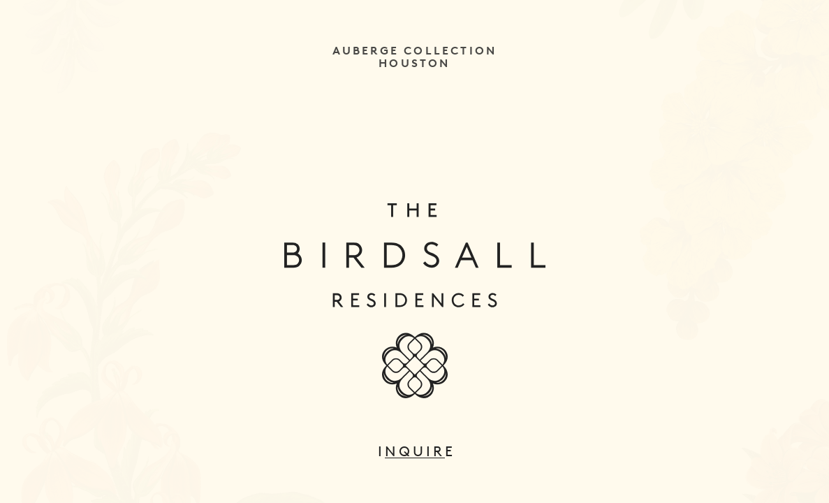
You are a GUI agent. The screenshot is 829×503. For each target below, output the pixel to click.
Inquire (414, 451)
